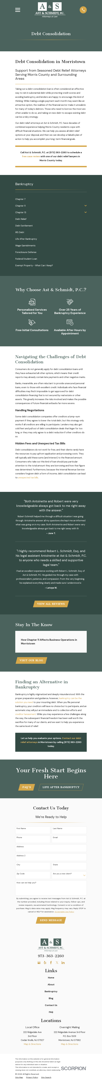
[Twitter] (57, 963)
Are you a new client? (62, 874)
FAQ (51, 1013)
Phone (19, 838)
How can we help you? (26, 883)
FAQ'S (26, 787)
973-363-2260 (51, 957)
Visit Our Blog (31, 660)
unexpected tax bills (28, 477)
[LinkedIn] (63, 963)
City (18, 865)
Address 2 (21, 856)
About (51, 985)
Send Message (51, 921)
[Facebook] (50, 963)
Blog (51, 999)
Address (20, 847)
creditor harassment (25, 714)
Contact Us (51, 1006)
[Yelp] (44, 963)
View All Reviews (51, 604)
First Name (21, 829)
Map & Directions (32, 1045)
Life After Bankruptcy (61, 787)
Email (55, 838)
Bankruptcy (51, 992)
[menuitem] (51, 199)
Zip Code (21, 874)
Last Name (57, 829)
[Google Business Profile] (39, 963)
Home (51, 978)
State (55, 865)
